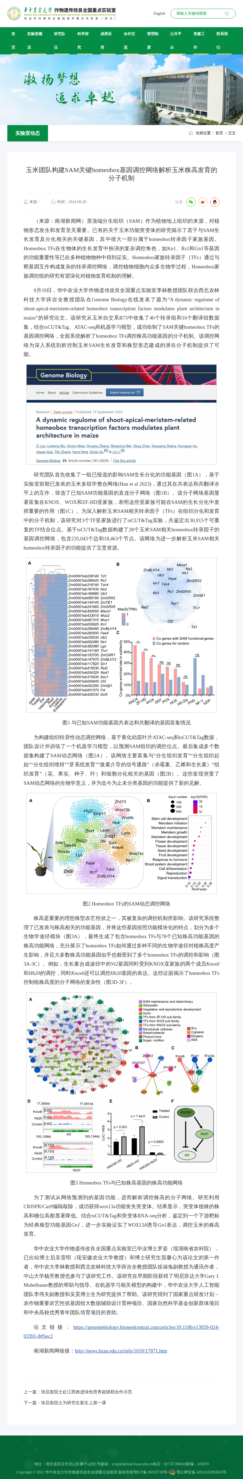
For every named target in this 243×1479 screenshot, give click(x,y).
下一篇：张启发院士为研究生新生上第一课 (65, 1402)
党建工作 (199, 40)
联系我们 (222, 40)
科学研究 (83, 40)
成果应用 (106, 40)
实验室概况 (34, 40)
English (159, 13)
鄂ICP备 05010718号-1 (151, 1474)
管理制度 (152, 40)
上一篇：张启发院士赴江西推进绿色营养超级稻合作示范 (78, 1392)
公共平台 (175, 40)
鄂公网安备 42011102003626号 (198, 1474)
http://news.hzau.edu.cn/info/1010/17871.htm (121, 1351)
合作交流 (129, 40)
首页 (13, 40)
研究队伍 (59, 40)
